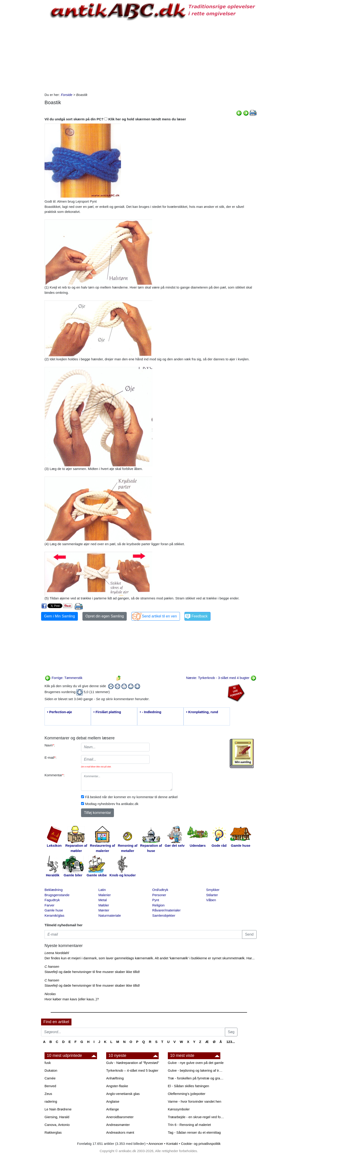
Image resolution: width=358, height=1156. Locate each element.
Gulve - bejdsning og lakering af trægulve (196, 1070)
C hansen (52, 966)
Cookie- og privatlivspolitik (201, 1144)
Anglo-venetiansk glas (123, 1094)
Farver (49, 905)
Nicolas (50, 994)
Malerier (104, 895)
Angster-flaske (117, 1086)
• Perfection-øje (59, 712)
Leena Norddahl (57, 953)
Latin (102, 890)
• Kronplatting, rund (202, 712)
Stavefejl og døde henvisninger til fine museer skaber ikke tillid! (92, 972)
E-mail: (51, 757)
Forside (66, 95)
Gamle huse (54, 910)
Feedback (200, 616)
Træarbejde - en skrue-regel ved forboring (196, 1117)
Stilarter (212, 895)
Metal (102, 900)
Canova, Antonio (57, 1125)
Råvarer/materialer (166, 910)
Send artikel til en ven (159, 616)
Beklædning (54, 890)
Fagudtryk (52, 900)
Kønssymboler (179, 1109)
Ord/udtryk (160, 890)
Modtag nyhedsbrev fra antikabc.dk (111, 804)
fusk (48, 1063)
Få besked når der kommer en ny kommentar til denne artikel (131, 797)
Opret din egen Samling (104, 616)
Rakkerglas (53, 1132)
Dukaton (51, 1070)
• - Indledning (150, 712)
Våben (211, 900)
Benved (50, 1086)
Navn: (50, 745)
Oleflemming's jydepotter (186, 1094)
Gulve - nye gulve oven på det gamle (196, 1063)
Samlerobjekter (163, 915)
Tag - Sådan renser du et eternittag (194, 1132)
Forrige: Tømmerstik (63, 678)
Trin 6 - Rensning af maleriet (189, 1125)
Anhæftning (115, 1078)
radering (51, 1101)
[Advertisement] (22, 68)
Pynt (155, 900)
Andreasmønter (118, 1125)
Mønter (103, 910)
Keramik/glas (54, 915)
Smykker (212, 890)
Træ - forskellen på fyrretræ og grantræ (196, 1078)
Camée (50, 1078)
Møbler (103, 905)
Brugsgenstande (57, 895)
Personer (159, 895)
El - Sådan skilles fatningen (188, 1086)
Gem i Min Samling (59, 616)
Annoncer (155, 1144)
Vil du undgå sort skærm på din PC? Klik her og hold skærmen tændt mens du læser (115, 119)
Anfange (112, 1109)
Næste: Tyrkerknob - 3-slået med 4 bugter (221, 678)
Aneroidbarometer (120, 1117)
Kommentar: (55, 775)
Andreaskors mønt (120, 1132)
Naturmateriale (109, 915)
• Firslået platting (107, 712)
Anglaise (112, 1101)
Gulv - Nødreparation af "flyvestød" (132, 1063)
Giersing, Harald (57, 1117)
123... (230, 1042)
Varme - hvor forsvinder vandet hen (194, 1101)
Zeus (48, 1094)
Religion (158, 905)
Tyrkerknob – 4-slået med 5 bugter (132, 1070)
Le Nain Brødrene (58, 1109)
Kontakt (172, 1144)
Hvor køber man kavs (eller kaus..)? (72, 999)
